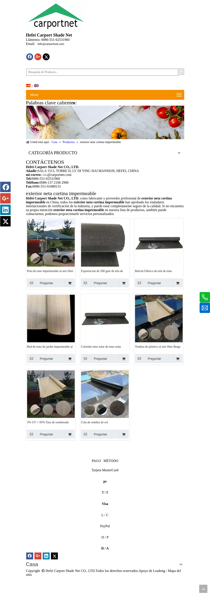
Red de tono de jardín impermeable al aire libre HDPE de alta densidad (50, 347)
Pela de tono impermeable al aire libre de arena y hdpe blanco (50, 271)
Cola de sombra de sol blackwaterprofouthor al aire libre (101, 422)
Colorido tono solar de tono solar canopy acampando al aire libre (101, 347)
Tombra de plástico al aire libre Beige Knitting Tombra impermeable (158, 347)
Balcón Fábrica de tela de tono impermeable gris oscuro (153, 271)
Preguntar (40, 283)
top (203, 589)
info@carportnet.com (50, 44)
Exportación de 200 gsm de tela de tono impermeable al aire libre (102, 271)
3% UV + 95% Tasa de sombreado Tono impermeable (48, 422)
